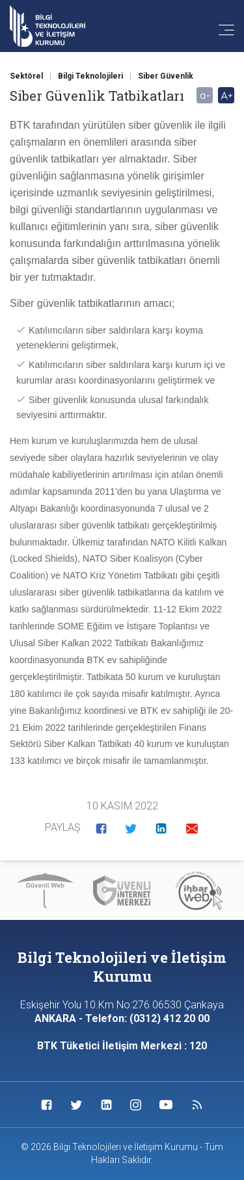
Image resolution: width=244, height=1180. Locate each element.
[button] (101, 828)
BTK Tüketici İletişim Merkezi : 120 (122, 1046)
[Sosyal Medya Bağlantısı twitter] (76, 1104)
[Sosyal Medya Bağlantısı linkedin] (106, 1104)
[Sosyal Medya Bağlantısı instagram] (135, 1104)
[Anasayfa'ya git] (47, 26)
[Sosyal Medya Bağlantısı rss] (197, 1104)
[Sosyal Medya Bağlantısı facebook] (46, 1104)
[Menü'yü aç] (220, 31)
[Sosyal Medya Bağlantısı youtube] (165, 1104)
